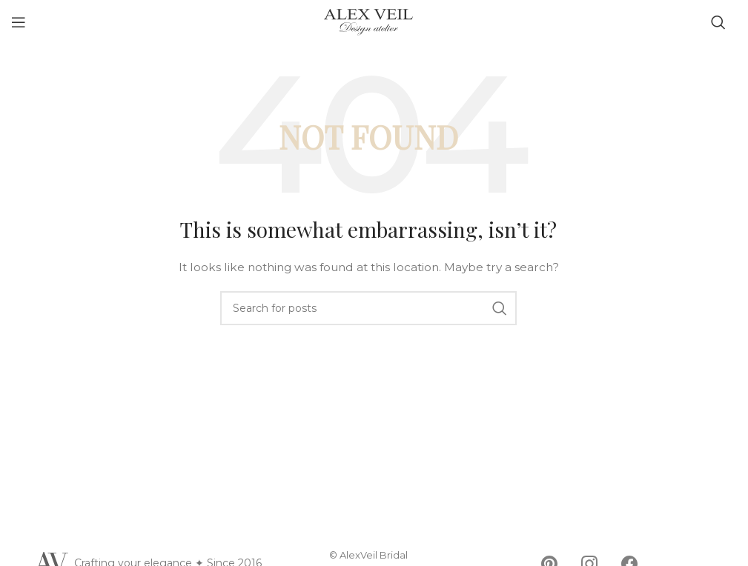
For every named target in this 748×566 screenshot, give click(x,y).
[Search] (718, 22)
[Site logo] (368, 21)
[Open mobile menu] (18, 22)
